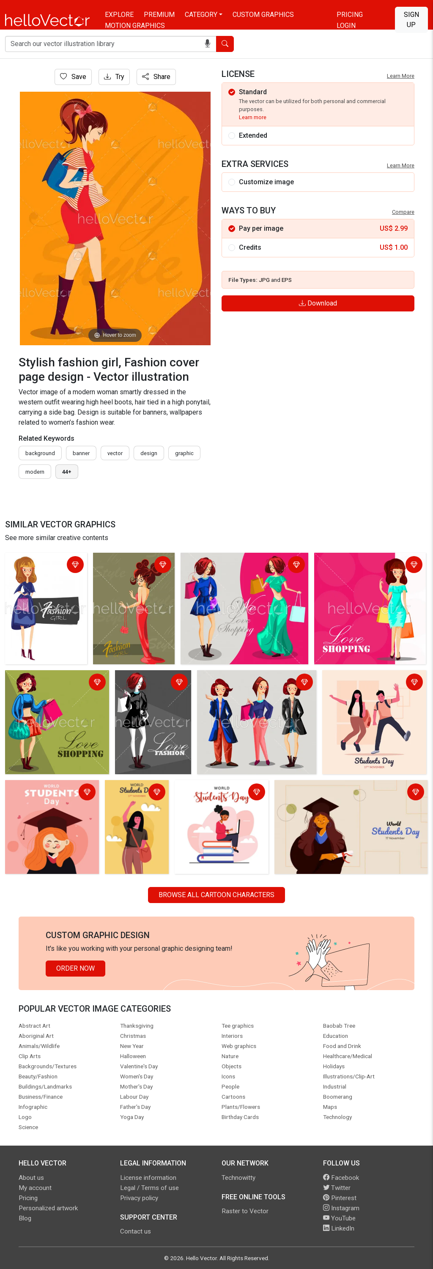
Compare (403, 212)
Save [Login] (73, 77)
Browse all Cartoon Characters (216, 895)
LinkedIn (338, 1228)
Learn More (400, 76)
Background (40, 453)
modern (34, 472)
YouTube (339, 1218)
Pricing (350, 15)
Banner (81, 453)
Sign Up (411, 20)
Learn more (252, 117)
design (148, 453)
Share (156, 77)
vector (115, 453)
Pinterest (339, 1198)
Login (346, 26)
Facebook (341, 1178)
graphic (184, 453)
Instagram (341, 1208)
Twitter (337, 1188)
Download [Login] (318, 303)
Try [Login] (114, 77)
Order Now (75, 968)
